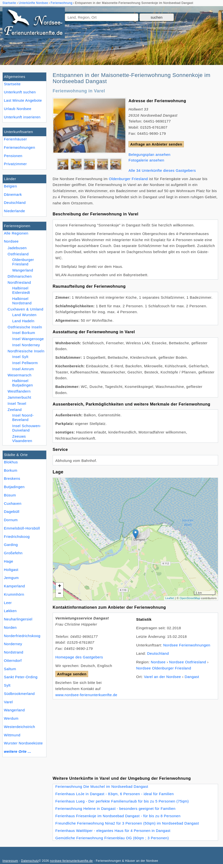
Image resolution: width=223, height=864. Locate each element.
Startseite (12, 84)
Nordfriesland (19, 282)
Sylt (7, 685)
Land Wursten (24, 315)
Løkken (10, 611)
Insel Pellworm (25, 363)
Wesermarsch (20, 375)
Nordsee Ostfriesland (187, 662)
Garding (11, 545)
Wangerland (14, 710)
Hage (8, 561)
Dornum (11, 520)
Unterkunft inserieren (22, 117)
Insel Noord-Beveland (23, 417)
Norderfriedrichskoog (22, 636)
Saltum (10, 669)
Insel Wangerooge (28, 339)
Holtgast (11, 570)
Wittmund (12, 735)
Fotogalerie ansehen (146, 160)
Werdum (11, 718)
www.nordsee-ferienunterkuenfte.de (86, 695)
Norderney (13, 644)
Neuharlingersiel (18, 619)
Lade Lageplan (135, 539)
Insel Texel (17, 403)
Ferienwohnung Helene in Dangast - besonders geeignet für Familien (115, 808)
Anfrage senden (71, 674)
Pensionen (13, 156)
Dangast (192, 677)
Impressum (10, 861)
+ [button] (59, 586)
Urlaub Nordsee (17, 109)
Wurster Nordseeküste (23, 743)
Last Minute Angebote (23, 100)
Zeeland (15, 409)
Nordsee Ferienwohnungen (186, 645)
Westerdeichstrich (19, 727)
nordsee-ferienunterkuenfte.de (71, 861)
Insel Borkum (23, 333)
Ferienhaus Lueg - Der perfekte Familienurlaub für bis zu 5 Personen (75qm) (122, 801)
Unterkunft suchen (20, 92)
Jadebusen (17, 248)
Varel (8, 702)
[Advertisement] (135, 733)
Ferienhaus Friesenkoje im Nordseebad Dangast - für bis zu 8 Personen (118, 816)
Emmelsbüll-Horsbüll (22, 528)
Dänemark (13, 194)
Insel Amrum (23, 369)
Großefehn (13, 553)
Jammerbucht (19, 397)
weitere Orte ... (17, 751)
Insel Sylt (20, 357)
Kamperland (14, 586)
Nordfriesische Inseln (26, 351)
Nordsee (11, 241)
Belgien (10, 186)
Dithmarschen (20, 276)
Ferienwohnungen (19, 147)
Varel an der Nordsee (162, 677)
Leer (8, 603)
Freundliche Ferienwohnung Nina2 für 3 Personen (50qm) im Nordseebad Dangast (127, 823)
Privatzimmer (15, 164)
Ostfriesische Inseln (25, 327)
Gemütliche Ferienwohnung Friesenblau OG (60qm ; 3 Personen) (112, 838)
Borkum (10, 470)
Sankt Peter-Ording (20, 677)
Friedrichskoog (17, 536)
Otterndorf (13, 660)
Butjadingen (14, 487)
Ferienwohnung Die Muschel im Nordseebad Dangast (101, 786)
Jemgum (11, 578)
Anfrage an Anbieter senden (156, 144)
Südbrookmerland (19, 693)
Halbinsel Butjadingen (22, 383)
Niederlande (14, 211)
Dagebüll (11, 511)
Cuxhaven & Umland (25, 309)
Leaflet (169, 598)
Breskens (12, 478)
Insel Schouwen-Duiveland (26, 428)
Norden (10, 627)
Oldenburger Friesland (23, 262)
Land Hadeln (23, 321)
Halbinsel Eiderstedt (21, 290)
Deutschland (15, 202)
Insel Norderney (26, 345)
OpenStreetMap (190, 598)
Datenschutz (30, 861)
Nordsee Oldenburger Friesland (163, 668)
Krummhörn (14, 594)
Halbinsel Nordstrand (22, 300)
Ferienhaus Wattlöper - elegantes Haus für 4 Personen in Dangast (112, 830)
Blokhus (11, 462)
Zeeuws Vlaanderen (22, 438)
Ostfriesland (18, 254)
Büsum (10, 495)
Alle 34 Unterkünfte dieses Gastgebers (162, 170)
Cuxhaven (13, 503)
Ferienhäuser (15, 139)
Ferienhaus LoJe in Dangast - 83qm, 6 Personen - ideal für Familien (114, 794)
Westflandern (19, 391)
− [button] (59, 593)
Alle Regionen (16, 233)
